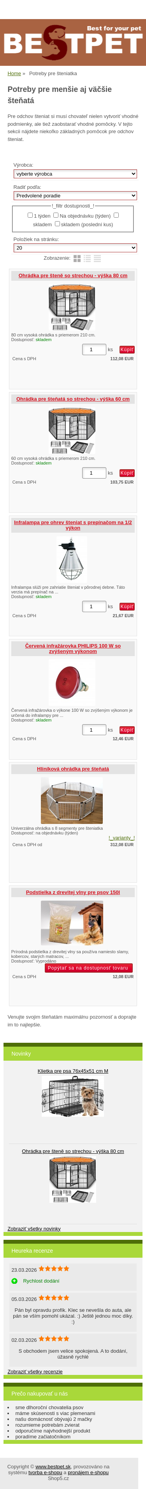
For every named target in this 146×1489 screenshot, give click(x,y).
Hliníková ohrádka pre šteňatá (73, 769)
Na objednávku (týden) (85, 216)
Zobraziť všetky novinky (33, 1229)
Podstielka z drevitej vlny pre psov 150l (73, 892)
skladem (42, 224)
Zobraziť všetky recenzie (34, 1372)
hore (134, 1477)
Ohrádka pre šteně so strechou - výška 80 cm (73, 275)
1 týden (42, 216)
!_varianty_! (122, 838)
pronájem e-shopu (88, 1472)
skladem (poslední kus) (87, 224)
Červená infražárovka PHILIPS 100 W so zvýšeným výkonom (73, 648)
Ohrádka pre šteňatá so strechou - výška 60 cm (73, 399)
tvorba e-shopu (45, 1472)
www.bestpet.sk (52, 1467)
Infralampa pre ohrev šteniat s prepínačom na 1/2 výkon (73, 525)
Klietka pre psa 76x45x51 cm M (73, 1071)
